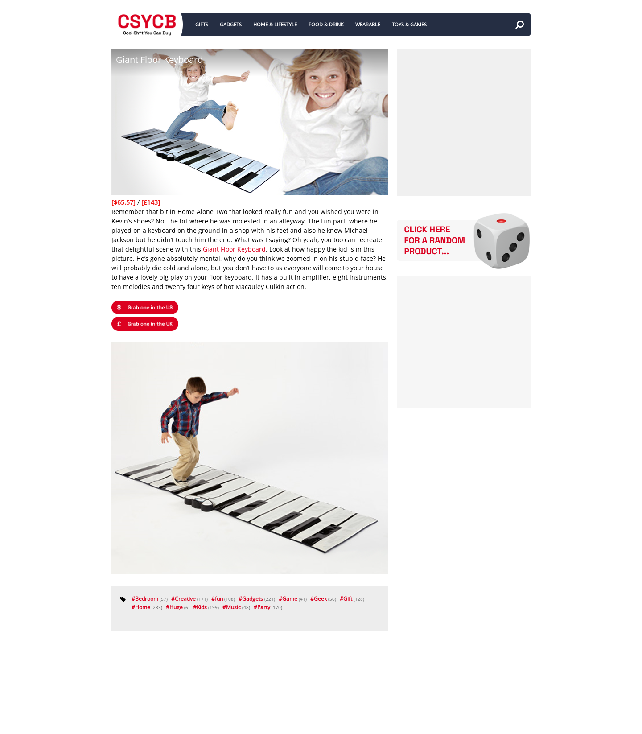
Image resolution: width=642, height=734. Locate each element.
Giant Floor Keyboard (234, 249)
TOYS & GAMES (409, 24)
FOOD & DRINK (326, 24)
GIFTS (201, 24)
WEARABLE (367, 24)
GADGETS (231, 24)
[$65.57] (124, 202)
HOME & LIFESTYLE (275, 24)
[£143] (150, 202)
